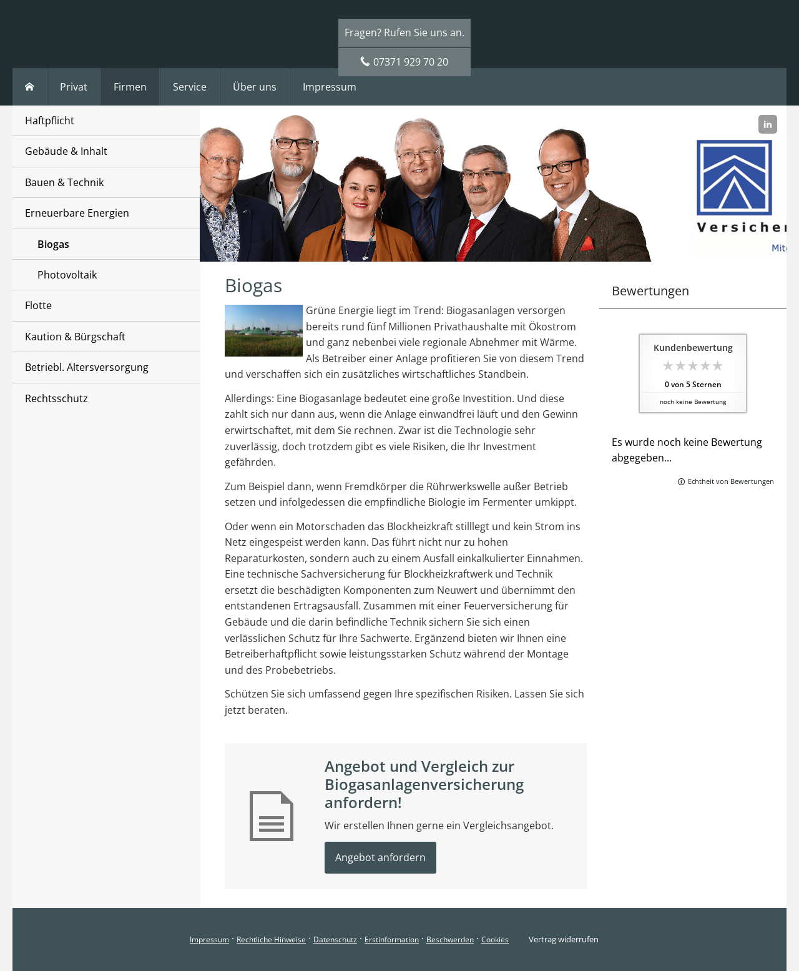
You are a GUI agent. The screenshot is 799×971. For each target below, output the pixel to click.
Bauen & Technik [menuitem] (64, 182)
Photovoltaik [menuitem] (67, 275)
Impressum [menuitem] (329, 87)
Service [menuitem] (190, 87)
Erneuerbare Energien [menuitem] (77, 213)
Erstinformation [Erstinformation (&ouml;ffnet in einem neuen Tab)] (392, 939)
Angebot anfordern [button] (380, 857)
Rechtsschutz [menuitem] (56, 398)
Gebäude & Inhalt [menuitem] (66, 151)
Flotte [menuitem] (38, 305)
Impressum (209, 939)
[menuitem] (29, 87)
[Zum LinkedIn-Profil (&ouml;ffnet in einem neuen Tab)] (767, 124)
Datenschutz (335, 939)
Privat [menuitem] (73, 87)
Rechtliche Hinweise (271, 939)
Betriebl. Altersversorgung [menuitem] (87, 367)
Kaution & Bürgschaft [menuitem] (75, 336)
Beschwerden (450, 939)
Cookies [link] (495, 939)
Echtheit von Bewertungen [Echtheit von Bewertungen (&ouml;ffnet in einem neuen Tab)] (731, 481)
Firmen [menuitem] (130, 87)
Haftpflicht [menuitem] (49, 120)
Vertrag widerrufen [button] (564, 939)
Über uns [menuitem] (255, 87)
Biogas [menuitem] (53, 244)
